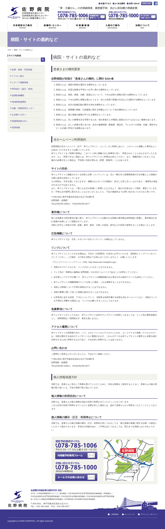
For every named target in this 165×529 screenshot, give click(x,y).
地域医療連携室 (19, 102)
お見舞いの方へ (19, 114)
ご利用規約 (114, 514)
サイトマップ (129, 514)
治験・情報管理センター (23, 108)
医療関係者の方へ (20, 121)
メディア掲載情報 (20, 82)
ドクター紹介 (18, 76)
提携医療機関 (18, 95)
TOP (9, 50)
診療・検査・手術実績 (22, 69)
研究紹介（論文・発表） (23, 89)
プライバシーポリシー (149, 514)
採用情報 (16, 127)
